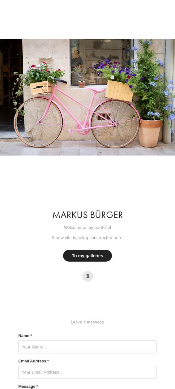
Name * (25, 336)
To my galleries (87, 255)
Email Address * (33, 361)
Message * (28, 386)
